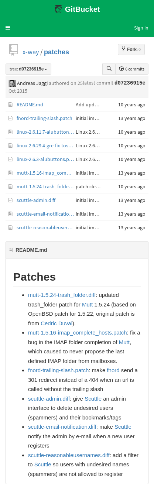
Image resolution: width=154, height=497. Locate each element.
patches (56, 52)
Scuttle (93, 398)
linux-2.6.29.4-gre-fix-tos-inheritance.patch (46, 145)
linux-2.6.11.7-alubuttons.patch (46, 131)
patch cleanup (91, 186)
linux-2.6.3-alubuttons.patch (46, 159)
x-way (31, 52)
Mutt (87, 304)
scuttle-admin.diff (36, 200)
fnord (113, 370)
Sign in (141, 27)
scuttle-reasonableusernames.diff (46, 227)
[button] (8, 27)
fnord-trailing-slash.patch (44, 118)
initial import (90, 118)
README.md (30, 104)
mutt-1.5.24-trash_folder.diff (46, 186)
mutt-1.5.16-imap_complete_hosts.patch (46, 172)
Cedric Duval (56, 323)
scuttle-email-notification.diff (46, 213)
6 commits (131, 69)
